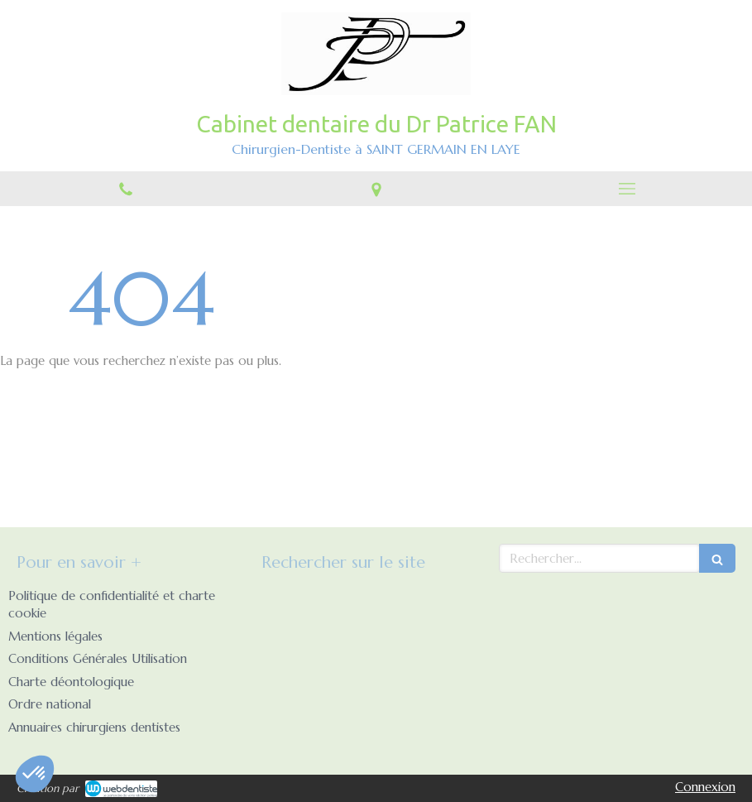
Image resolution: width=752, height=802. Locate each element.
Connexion (705, 787)
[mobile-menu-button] (626, 188)
